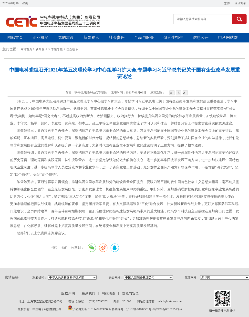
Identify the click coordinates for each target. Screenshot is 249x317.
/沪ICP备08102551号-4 (168, 309)
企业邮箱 (241, 3)
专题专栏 (57, 49)
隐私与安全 (130, 293)
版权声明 (68, 293)
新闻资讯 (91, 37)
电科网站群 (228, 37)
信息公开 (200, 37)
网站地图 (108, 293)
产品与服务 (144, 37)
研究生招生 (173, 37)
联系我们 (88, 293)
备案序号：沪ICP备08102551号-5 (133, 309)
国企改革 (72, 49)
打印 (54, 247)
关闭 (64, 247)
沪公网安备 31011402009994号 (92, 309)
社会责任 (116, 37)
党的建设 (66, 37)
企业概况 (40, 37)
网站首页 (15, 37)
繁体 (227, 3)
